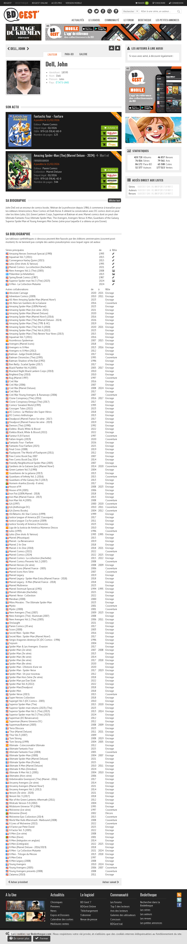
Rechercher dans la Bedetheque (150, 904)
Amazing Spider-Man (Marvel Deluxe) (28, 313)
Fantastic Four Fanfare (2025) (24, 446)
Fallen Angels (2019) (20, 439)
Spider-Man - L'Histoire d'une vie (25, 667)
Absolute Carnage (18, 293)
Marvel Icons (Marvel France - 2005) (27, 568)
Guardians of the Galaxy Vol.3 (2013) (28, 480)
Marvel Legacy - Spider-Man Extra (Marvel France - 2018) (38, 578)
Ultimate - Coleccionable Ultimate (27, 745)
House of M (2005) (18, 490)
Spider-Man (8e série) (20, 663)
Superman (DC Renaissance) (23, 718)
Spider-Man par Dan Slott (22, 680)
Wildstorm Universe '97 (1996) (24, 806)
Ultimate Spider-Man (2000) (23, 755)
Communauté (112, 20)
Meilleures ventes (59, 923)
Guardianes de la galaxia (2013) (26, 473)
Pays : (52, 82)
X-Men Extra (15, 857)
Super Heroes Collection (22, 697)
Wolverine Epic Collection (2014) (26, 816)
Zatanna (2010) (17, 874)
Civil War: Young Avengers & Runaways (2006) (33, 394)
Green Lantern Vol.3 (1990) (23, 469)
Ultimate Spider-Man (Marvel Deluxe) (28, 758)
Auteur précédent (18, 882)
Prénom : (53, 79)
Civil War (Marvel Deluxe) (22, 388)
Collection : (40, 171)
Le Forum (129, 20)
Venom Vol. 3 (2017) (19, 796)
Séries (146, 160)
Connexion (176, 3)
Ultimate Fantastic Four (21, 748)
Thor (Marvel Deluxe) (20, 731)
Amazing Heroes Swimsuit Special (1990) (30, 253)
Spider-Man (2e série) (20, 650)
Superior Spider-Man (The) (23, 704)
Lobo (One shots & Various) (23, 263)
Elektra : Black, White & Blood (24, 428)
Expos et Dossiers (59, 915)
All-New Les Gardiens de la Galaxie (27, 303)
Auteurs (147, 167)
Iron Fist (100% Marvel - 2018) (24, 493)
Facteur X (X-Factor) (19, 435)
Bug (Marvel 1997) (18, 377)
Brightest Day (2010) (19, 374)
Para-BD (69, 54)
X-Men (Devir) (16, 837)
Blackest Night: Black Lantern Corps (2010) (31, 371)
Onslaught (14, 622)
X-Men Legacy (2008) (20, 860)
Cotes (169, 164)
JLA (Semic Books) (18, 510)
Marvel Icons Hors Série (21, 571)
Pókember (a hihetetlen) (21, 274)
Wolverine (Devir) (18, 813)
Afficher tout (114, 200)
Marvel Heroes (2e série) (22, 565)
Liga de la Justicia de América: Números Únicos (33, 527)
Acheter (111, 127)
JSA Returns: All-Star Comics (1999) (27, 514)
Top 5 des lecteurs (120, 906)
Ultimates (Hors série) (20, 775)
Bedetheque (21, 3)
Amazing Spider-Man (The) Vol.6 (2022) (29, 330)
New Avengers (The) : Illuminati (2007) (29, 615)
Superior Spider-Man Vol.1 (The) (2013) (29, 711)
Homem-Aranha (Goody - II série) (26, 483)
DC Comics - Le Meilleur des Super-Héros (30, 411)
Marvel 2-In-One (17, 544)
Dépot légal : (40, 128)
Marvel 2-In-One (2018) (21, 548)
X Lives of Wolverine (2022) (23, 823)
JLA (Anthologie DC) (19, 507)
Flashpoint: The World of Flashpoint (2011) (31, 452)
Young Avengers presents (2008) (26, 871)
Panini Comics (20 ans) (21, 626)
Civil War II (14, 391)
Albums (147, 157)
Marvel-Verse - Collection (22, 595)
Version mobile (74, 3)
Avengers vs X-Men (19, 347)
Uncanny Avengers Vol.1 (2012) (25, 789)
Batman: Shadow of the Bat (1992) (27, 360)
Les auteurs (146, 914)
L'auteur (52, 54)
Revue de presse (88, 919)
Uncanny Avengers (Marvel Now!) (26, 786)
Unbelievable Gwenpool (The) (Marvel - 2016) (33, 779)
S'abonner (85, 915)
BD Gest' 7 (85, 902)
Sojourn (13, 643)
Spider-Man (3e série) (20, 653)
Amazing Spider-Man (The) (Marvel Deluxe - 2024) (35, 320)
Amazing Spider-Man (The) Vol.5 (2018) (29, 327)
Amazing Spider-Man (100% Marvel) (27, 306)
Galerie (83, 54)
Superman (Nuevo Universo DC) (25, 721)
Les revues (145, 918)
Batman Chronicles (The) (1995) (26, 357)
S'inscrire (158, 3)
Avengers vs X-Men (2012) (22, 350)
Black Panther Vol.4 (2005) (23, 367)
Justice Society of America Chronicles (28, 524)
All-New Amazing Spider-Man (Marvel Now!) (32, 299)
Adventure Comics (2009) (22, 296)
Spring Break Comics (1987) (23, 277)
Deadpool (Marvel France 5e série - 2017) (30, 418)
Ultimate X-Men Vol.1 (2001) (24, 772)
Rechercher (178, 11)
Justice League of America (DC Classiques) (31, 517)
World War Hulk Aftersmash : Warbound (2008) (33, 820)
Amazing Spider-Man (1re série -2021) (28, 310)
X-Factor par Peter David (21, 826)
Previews (55, 906)
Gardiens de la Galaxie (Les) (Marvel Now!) (31, 466)
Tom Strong (15, 738)
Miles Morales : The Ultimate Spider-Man (30, 602)
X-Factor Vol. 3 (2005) (20, 830)
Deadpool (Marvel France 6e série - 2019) (30, 422)
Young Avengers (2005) (21, 867)
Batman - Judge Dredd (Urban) (24, 354)
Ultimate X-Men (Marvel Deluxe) (26, 765)
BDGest (8, 3)
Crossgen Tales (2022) (21, 408)
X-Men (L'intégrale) (19, 843)
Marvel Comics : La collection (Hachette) (30, 267)
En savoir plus (19, 938)
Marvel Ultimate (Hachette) (23, 592)
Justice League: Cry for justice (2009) (28, 520)
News (53, 910)
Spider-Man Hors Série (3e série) (26, 677)
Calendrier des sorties (61, 919)
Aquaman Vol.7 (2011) (20, 257)
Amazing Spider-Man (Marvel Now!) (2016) (31, 316)
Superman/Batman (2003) (22, 724)
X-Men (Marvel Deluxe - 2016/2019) (27, 847)
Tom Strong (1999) (19, 741)
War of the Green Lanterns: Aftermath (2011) (32, 799)
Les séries (145, 909)
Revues (169, 157)
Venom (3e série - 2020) (21, 792)
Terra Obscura (16, 728)
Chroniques (56, 902)
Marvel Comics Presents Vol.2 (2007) (28, 561)
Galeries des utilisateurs (123, 915)
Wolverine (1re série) (20, 809)
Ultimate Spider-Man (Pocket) (24, 762)
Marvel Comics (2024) (20, 554)
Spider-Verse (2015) (19, 694)
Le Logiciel (94, 20)
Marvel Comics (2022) (20, 551)
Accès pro (56, 3)
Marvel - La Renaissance (21, 541)
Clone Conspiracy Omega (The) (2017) (29, 401)
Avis (168, 160)
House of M (15, 486)
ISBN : (37, 131)
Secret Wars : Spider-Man (22, 633)
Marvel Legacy (16, 575)
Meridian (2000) (17, 599)
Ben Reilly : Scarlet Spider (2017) (26, 364)
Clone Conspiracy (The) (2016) (25, 398)
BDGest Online (40, 3)
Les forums (116, 902)
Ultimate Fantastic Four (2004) (25, 752)
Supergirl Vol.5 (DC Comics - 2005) (27, 701)
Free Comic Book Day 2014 (23, 459)
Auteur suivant (110, 882)
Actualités (78, 20)
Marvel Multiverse (18, 585)
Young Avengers (17, 864)
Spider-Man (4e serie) (20, 656)
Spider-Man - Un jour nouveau (24, 673)
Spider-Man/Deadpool (21, 687)
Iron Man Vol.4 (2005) (20, 500)
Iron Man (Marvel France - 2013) (25, 497)
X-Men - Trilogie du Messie (23, 854)
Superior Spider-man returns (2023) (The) (30, 707)
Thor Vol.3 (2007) (18, 735)
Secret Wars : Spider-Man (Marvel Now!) (29, 636)
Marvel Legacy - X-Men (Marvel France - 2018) (32, 582)
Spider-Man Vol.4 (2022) (21, 684)
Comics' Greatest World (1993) (25, 405)
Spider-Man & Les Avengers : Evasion (28, 646)
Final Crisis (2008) (18, 449)
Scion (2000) (15, 629)
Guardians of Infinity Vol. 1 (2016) (26, 476)
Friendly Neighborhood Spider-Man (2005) (31, 463)
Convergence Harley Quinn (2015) (26, 260)
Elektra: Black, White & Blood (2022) (28, 432)
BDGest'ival (116, 923)
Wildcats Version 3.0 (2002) (23, 803)
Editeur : (38, 124)
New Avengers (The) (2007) (23, 612)
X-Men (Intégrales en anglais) (24, 840)
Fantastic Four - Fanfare (21, 442)
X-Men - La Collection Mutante (25, 284)
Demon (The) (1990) (20, 425)
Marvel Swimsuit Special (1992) (25, 588)
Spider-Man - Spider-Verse (22, 670)
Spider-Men (15, 690)
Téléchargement (89, 910)
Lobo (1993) (15, 531)
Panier (142, 3)
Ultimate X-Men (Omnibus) (23, 769)
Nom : (52, 75)
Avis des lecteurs (119, 910)
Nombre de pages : (43, 134)
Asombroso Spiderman (21, 340)
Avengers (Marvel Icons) (21, 343)
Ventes (169, 167)
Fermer (41, 938)
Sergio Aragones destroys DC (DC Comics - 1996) (34, 639)
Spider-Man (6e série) (20, 660)
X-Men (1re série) (18, 833)
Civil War (13, 381)
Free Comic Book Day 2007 (23, 456)
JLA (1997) (14, 503)
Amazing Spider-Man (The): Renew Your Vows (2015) (36, 333)
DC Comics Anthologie (21, 415)
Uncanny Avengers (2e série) (24, 782)
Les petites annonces (167, 20)
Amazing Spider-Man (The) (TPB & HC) (29, 323)
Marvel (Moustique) (19, 537)
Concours (115, 919)
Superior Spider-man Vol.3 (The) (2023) (29, 280)
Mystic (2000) (16, 609)
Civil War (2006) (17, 384)
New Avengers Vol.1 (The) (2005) (26, 270)
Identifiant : (55, 72)
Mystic (12, 605)
